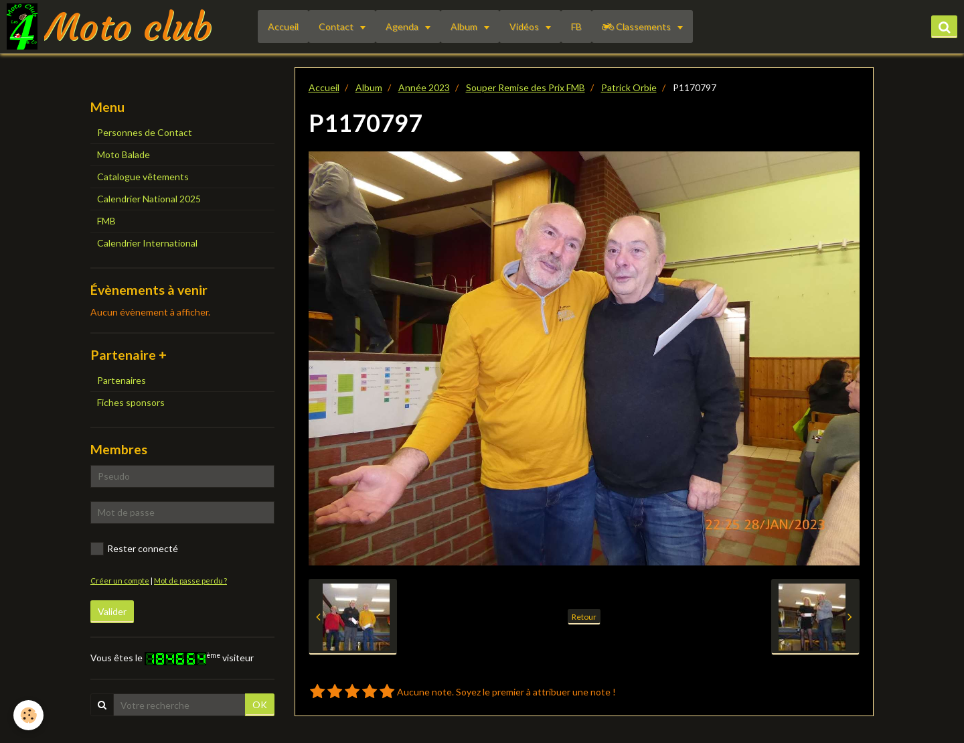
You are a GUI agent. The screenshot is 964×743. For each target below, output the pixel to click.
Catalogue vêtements (143, 176)
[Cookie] (28, 715)
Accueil (283, 26)
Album (465, 26)
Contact (337, 26)
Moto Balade (123, 154)
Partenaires (121, 380)
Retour (584, 617)
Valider (112, 611)
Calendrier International (147, 243)
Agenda (403, 26)
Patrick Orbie (629, 87)
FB (576, 26)
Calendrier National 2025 (149, 198)
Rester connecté (134, 548)
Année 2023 (424, 87)
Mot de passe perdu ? (190, 580)
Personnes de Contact (144, 132)
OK (259, 704)
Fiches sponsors (131, 402)
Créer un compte (119, 580)
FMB (106, 220)
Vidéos (525, 26)
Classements (637, 26)
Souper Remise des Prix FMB (525, 87)
